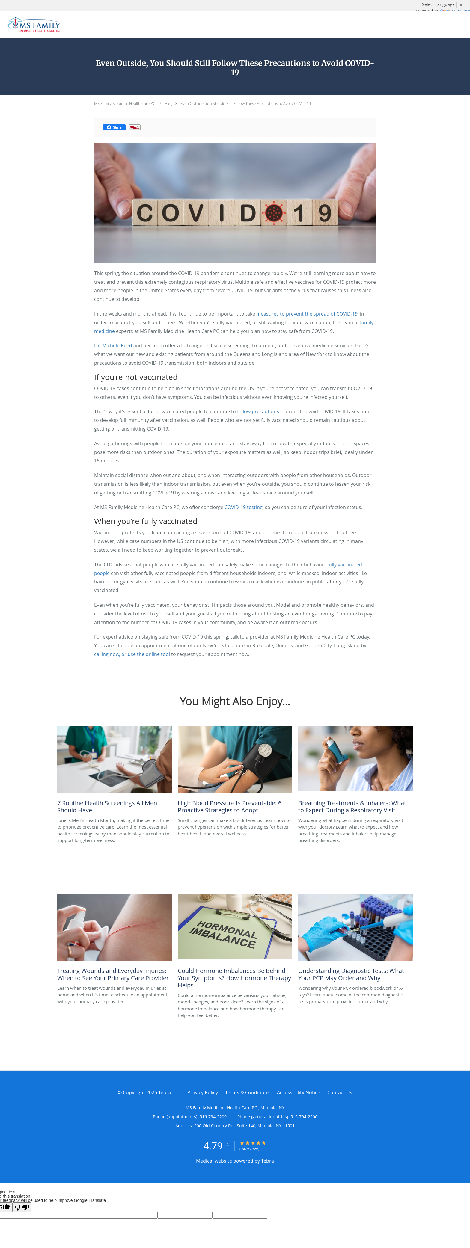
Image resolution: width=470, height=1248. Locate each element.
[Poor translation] (21, 1207)
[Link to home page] (32, 24)
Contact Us (339, 1092)
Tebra (267, 1161)
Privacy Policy (202, 1092)
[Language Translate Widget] (444, 4)
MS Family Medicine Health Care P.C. (125, 103)
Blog (169, 103)
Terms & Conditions (247, 1092)
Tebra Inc (168, 1092)
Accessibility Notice (298, 1092)
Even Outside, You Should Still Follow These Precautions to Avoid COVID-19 (245, 103)
